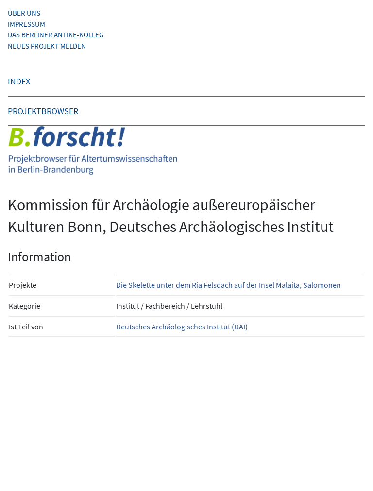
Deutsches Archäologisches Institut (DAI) (182, 326)
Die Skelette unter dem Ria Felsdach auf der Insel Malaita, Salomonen (228, 285)
